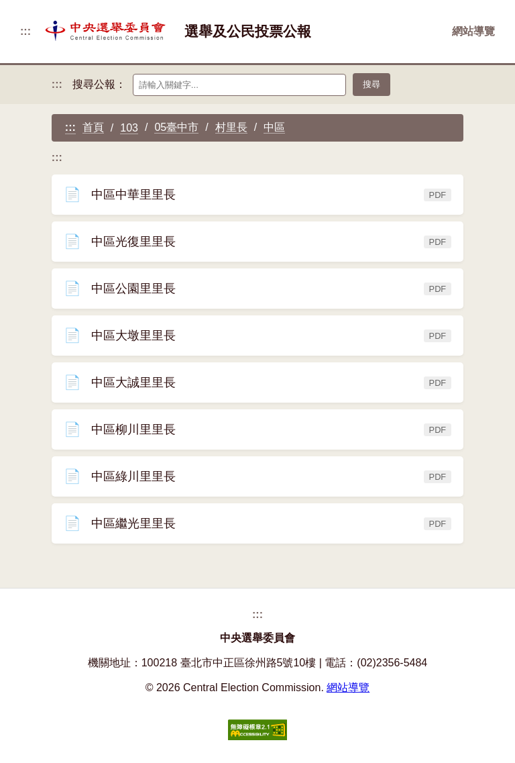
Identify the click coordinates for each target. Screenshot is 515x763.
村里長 (231, 127)
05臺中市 (176, 127)
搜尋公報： (99, 84)
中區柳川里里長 (257, 435)
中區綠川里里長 (257, 482)
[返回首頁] (107, 31)
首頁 (93, 127)
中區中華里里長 (257, 201)
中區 (274, 127)
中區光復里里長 (257, 248)
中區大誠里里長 (257, 388)
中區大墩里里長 (257, 341)
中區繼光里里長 (257, 529)
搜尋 (371, 84)
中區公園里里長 (257, 295)
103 (129, 128)
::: (25, 31)
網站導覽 (473, 31)
